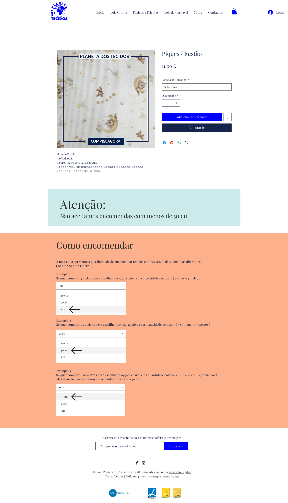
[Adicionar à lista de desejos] (227, 117)
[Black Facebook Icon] (137, 463)
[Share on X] (186, 142)
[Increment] (176, 102)
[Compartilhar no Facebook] (164, 142)
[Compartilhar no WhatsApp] (179, 142)
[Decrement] (164, 102)
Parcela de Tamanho (175, 80)
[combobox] (197, 87)
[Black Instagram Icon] (144, 463)
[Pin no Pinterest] (171, 142)
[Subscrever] (176, 446)
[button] (234, 11)
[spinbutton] (170, 102)
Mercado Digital (180, 472)
